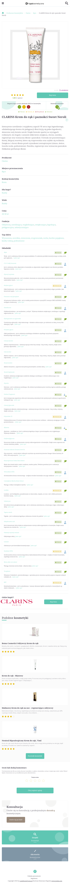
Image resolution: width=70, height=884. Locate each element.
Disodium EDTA (8, 551)
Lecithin (6, 490)
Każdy (4, 192)
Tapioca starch (8, 512)
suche (45, 238)
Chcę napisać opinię (35, 790)
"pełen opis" (17, 258)
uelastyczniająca (22, 227)
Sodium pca (7, 501)
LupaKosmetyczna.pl (26, 881)
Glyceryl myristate (9, 274)
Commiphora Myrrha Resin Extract (14, 481)
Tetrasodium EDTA (9, 472)
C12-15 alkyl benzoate (10, 263)
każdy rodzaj (7, 240)
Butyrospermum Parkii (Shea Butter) (14, 460)
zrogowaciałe (36, 238)
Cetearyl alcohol (8, 341)
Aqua (5, 252)
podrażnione (19, 240)
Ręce (4, 171)
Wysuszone (7, 238)
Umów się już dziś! (15, 820)
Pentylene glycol (8, 330)
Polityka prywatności (34, 876)
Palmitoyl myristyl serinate (11, 532)
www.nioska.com (56, 881)
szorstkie (16, 238)
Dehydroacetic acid (9, 521)
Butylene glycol (8, 285)
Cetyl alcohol (7, 352)
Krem (4, 182)
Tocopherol (7, 571)
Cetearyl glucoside (9, 405)
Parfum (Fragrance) (9, 394)
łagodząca (51, 224)
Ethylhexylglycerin (9, 438)
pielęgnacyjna (8, 227)
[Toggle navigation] (3, 3)
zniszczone (25, 238)
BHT (5, 582)
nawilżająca (17, 224)
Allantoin (6, 427)
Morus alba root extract (10, 562)
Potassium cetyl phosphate (11, 296)
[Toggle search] (66, 3)
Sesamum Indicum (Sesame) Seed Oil (14, 449)
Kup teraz (52, 95)
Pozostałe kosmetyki (35, 756)
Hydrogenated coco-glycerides (12, 318)
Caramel (6, 542)
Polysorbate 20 (8, 416)
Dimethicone (7, 307)
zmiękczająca (40, 224)
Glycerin (6, 383)
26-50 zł (5, 214)
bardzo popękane (56, 238)
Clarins (5, 161)
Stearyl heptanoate (9, 372)
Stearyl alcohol (8, 363)
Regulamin (34, 878)
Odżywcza (6, 224)
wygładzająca (28, 224)
